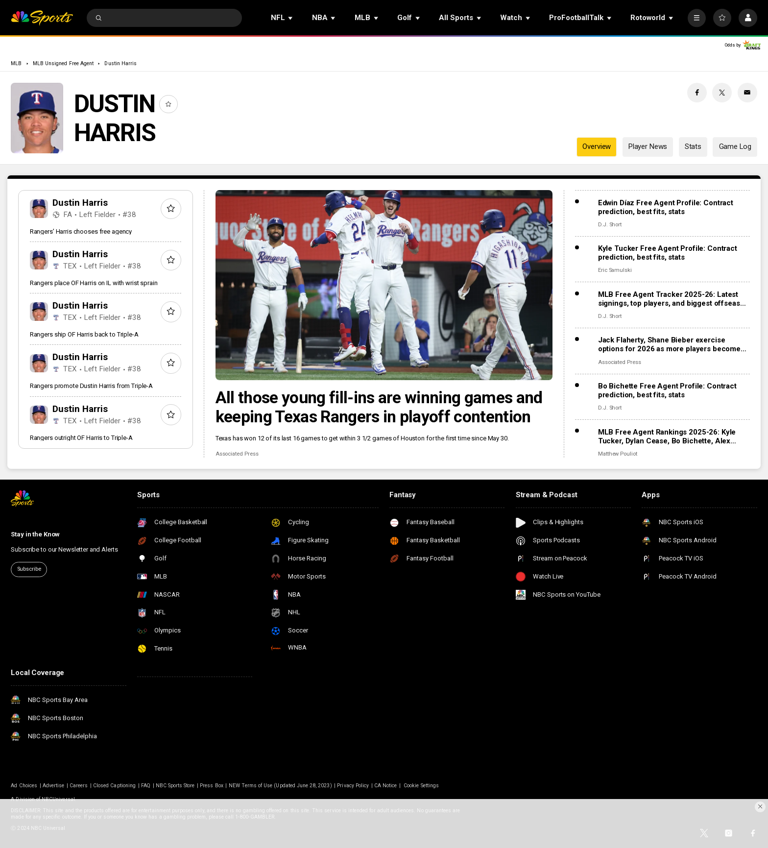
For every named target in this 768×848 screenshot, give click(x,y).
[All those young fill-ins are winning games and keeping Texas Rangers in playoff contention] (384, 285)
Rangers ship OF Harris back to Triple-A (84, 334)
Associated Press (237, 454)
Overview (596, 146)
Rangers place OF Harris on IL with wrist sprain (94, 283)
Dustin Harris (120, 63)
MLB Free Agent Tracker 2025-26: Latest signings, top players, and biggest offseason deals (673, 299)
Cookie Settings (421, 785)
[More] (697, 18)
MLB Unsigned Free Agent (63, 63)
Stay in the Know (35, 534)
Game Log (735, 146)
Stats (693, 146)
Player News (647, 146)
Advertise (53, 785)
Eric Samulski (615, 270)
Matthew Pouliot (617, 454)
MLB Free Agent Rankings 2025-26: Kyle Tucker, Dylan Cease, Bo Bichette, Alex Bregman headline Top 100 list (667, 436)
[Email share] (747, 92)
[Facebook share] (697, 92)
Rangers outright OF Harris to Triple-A (81, 437)
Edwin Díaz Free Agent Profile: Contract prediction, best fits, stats (665, 207)
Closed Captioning (114, 785)
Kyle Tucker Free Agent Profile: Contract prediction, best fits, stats (667, 253)
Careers (79, 785)
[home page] (42, 17)
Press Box (211, 785)
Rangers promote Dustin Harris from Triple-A (91, 385)
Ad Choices (24, 785)
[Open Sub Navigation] (291, 18)
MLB (16, 63)
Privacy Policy (353, 785)
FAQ (145, 785)
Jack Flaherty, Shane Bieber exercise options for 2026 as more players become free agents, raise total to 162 (669, 344)
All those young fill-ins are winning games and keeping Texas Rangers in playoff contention (379, 407)
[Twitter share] (722, 92)
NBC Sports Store (175, 785)
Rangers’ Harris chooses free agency (81, 231)
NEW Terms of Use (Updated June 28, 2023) (280, 785)
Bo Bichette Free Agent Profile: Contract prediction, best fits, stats (667, 390)
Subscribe (29, 569)
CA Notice (385, 785)
